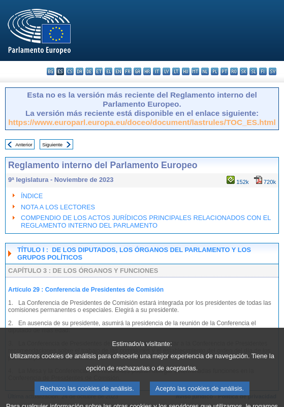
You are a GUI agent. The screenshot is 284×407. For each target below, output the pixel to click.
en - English (118, 71)
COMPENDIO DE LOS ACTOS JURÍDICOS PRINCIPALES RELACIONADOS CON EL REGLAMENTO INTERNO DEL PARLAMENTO (146, 221)
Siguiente (52, 144)
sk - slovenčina (243, 71)
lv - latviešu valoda (166, 71)
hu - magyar (186, 71)
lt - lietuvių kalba (176, 71)
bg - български (50, 71)
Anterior (24, 144)
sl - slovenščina (253, 71)
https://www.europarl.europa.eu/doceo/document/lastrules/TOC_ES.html (142, 122)
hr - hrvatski (147, 71)
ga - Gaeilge (137, 71)
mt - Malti (195, 71)
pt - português (224, 71)
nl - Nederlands (205, 71)
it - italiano (157, 71)
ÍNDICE (32, 196)
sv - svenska (272, 71)
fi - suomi (263, 71)
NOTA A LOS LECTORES (58, 207)
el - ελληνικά (108, 71)
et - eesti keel (99, 71)
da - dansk (79, 71)
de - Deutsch (89, 71)
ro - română (234, 71)
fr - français (128, 71)
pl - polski (214, 71)
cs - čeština (70, 71)
